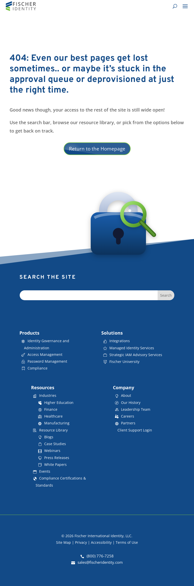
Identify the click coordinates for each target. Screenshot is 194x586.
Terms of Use (127, 542)
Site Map (63, 542)
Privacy (81, 542)
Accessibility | (103, 542)
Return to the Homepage (97, 148)
